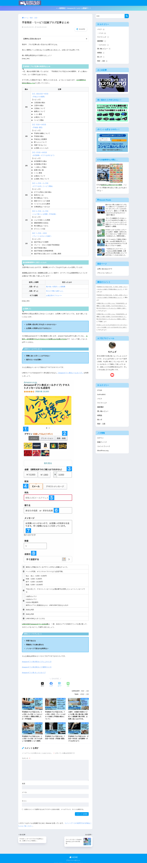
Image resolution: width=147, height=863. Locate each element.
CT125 (102, 33)
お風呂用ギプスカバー (54, 293)
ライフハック (103, 37)
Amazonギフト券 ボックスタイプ (34, 670)
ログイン (100, 440)
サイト (24, 799)
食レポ (101, 57)
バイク (101, 29)
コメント (26, 756)
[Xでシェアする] (42, 682)
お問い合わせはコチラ (105, 271)
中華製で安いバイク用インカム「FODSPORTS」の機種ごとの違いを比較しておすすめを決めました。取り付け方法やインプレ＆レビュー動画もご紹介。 (112, 308)
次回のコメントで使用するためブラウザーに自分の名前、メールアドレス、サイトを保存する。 (54, 807)
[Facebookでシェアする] (51, 682)
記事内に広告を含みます (32, 37)
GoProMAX (104, 45)
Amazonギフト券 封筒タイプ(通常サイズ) (37, 665)
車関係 (101, 53)
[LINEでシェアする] (68, 682)
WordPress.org (102, 452)
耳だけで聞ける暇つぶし (55, 289)
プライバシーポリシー (105, 275)
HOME (73, 855)
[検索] (127, 16)
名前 (23, 781)
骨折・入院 (85, 689)
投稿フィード (102, 444)
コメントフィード (103, 448)
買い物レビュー (104, 49)
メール (24, 790)
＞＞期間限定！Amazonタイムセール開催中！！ (73, 8)
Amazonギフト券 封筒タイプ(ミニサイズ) (37, 659)
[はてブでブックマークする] (59, 682)
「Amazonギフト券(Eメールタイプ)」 (70, 371)
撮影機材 (102, 41)
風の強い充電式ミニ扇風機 (55, 284)
